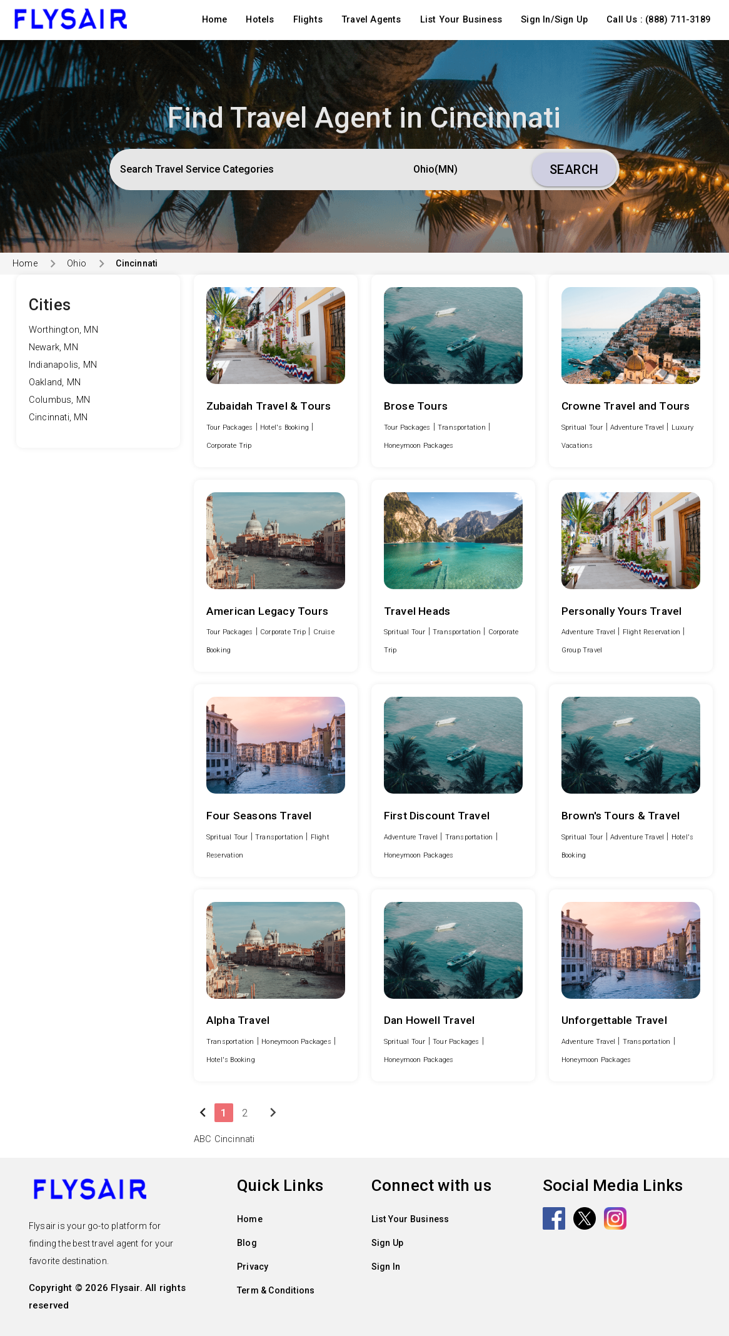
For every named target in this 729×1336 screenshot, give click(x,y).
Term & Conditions (275, 1290)
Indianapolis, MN (63, 365)
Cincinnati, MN (58, 417)
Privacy (252, 1267)
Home (215, 19)
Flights (308, 19)
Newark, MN (53, 347)
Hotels (260, 19)
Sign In (385, 1267)
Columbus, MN (59, 400)
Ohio (76, 263)
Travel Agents (371, 19)
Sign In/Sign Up (554, 19)
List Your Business (461, 19)
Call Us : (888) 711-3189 (658, 19)
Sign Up (387, 1243)
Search (574, 169)
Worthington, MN (63, 330)
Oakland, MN (55, 382)
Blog (247, 1243)
